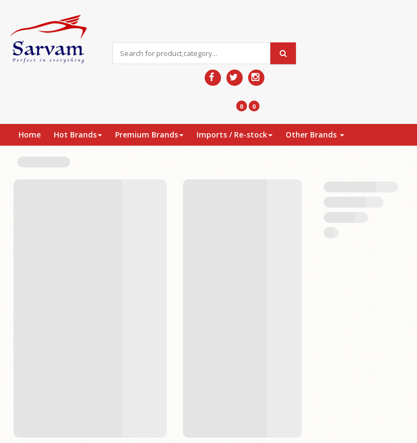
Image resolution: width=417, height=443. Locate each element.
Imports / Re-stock (235, 134)
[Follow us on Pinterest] (256, 78)
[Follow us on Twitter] (234, 78)
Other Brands (315, 134)
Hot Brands (78, 134)
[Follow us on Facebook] (213, 78)
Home (29, 134)
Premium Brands (149, 134)
